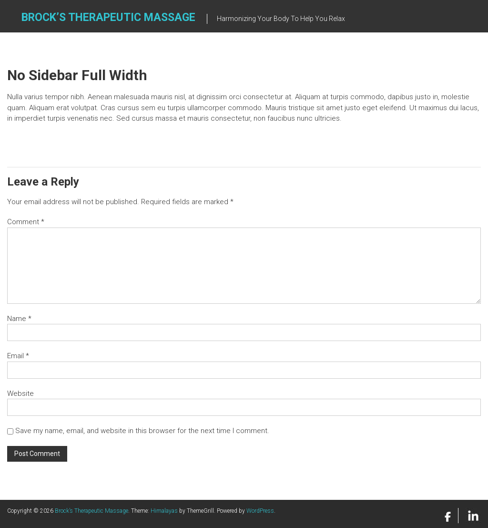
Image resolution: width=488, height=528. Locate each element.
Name (19, 318)
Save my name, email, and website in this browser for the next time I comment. (142, 430)
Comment (25, 221)
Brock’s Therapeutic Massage (108, 17)
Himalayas (164, 510)
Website (20, 393)
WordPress (260, 510)
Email (18, 356)
